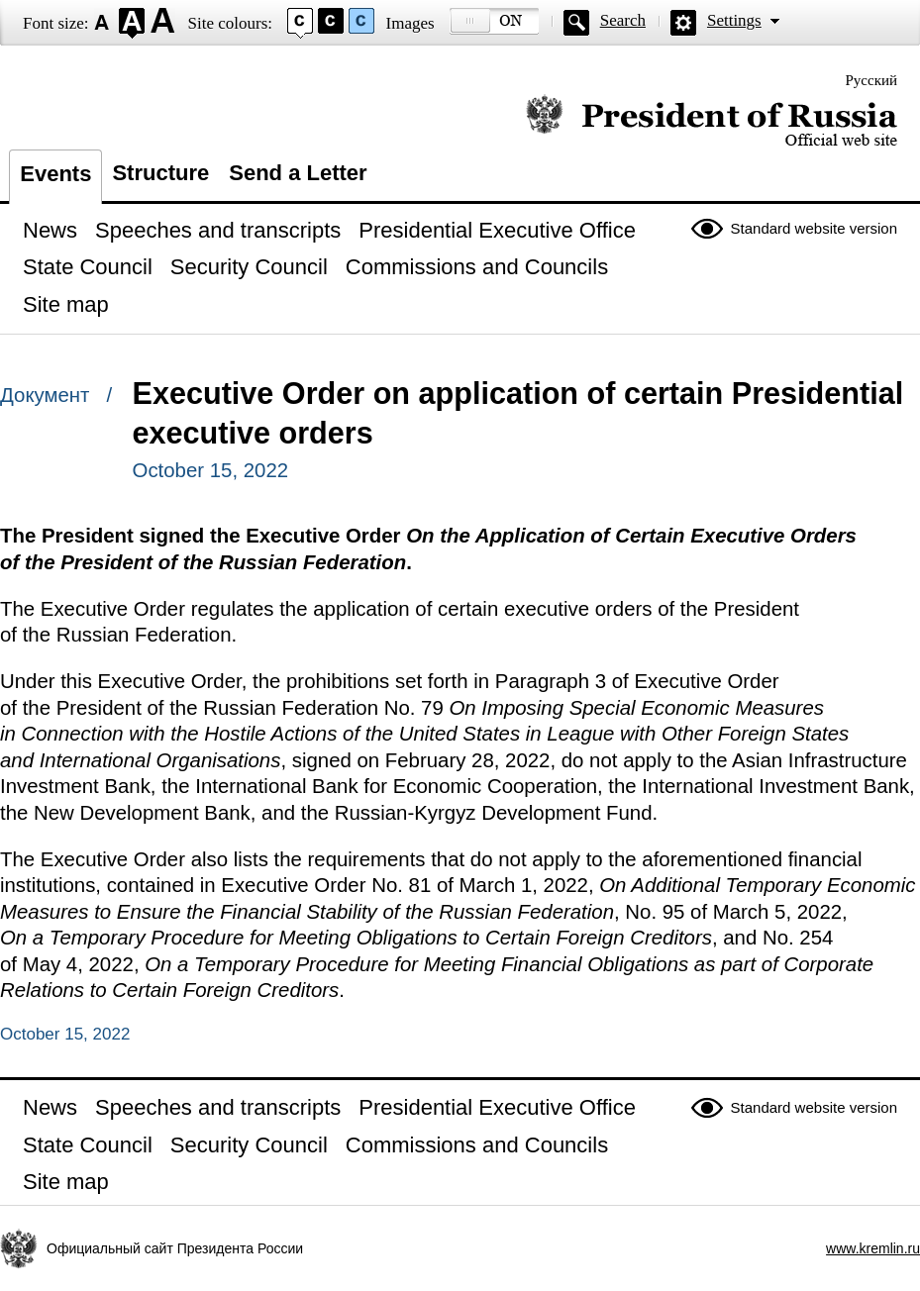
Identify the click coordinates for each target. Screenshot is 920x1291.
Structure (160, 172)
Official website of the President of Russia (711, 121)
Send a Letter (297, 172)
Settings (734, 20)
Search (623, 20)
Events (55, 173)
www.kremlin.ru (873, 1248)
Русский (872, 80)
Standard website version (814, 228)
